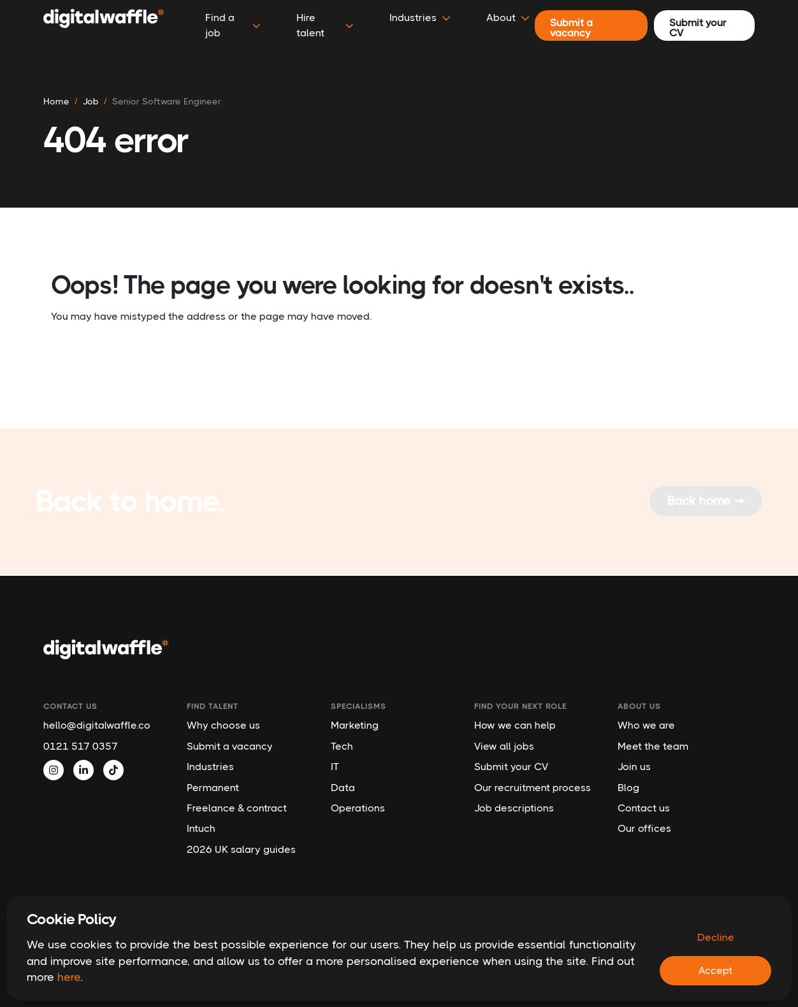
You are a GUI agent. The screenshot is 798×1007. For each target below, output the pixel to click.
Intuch (201, 828)
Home (56, 101)
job (91, 101)
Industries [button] (420, 17)
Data (343, 788)
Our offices (644, 828)
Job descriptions (514, 808)
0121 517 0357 (80, 746)
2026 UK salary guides (241, 849)
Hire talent (325, 25)
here (68, 977)
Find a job (233, 25)
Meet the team (653, 746)
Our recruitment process (532, 788)
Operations (358, 808)
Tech (342, 746)
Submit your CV (511, 767)
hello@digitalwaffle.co (96, 725)
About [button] (508, 17)
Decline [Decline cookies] (715, 937)
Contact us (644, 808)
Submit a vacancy (230, 746)
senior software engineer (166, 101)
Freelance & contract (237, 808)
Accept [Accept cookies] (715, 970)
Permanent (213, 788)
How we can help (515, 725)
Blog (628, 788)
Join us (634, 767)
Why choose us (223, 725)
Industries (210, 767)
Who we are (646, 725)
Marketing (355, 725)
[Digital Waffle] (103, 25)
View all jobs (504, 746)
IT (335, 767)
